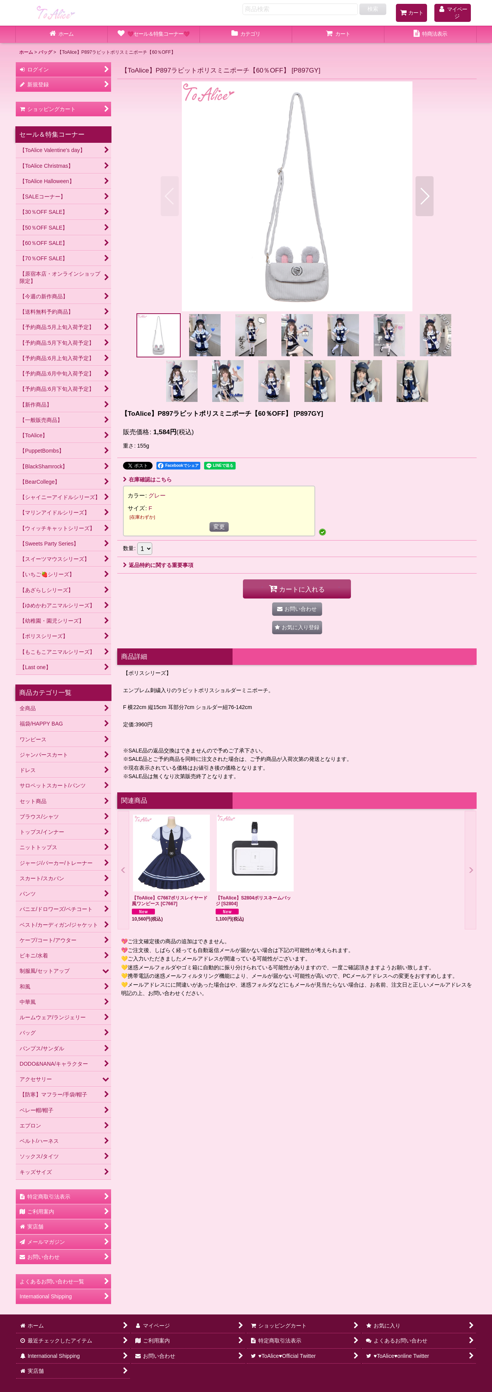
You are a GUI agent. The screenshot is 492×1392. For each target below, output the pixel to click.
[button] (170, 196)
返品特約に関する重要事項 (158, 565)
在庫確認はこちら (147, 479)
